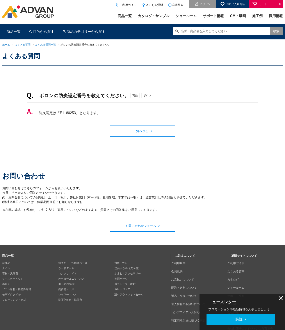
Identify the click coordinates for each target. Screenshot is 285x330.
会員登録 (177, 5)
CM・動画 (238, 16)
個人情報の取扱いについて (191, 289)
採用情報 (276, 16)
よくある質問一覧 (45, 44)
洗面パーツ (121, 278)
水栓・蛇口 (121, 263)
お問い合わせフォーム (140, 226)
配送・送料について (187, 278)
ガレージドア (122, 289)
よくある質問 (154, 5)
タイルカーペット (12, 278)
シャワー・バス (67, 294)
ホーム (6, 44)
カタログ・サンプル (153, 16)
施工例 (257, 16)
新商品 (6, 263)
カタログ (236, 273)
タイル (6, 268)
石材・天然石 (10, 273)
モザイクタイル (11, 294)
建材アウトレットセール (128, 294)
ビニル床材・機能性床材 (16, 289)
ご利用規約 (181, 263)
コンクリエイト (67, 273)
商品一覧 (125, 16)
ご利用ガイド (128, 5)
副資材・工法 (66, 289)
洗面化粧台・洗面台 (70, 299)
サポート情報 (213, 16)
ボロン (6, 284)
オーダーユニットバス (71, 278)
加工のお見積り (67, 284)
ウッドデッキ (66, 268)
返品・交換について (187, 284)
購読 (238, 319)
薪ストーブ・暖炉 (124, 284)
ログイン (205, 4)
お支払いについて (185, 273)
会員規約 (180, 268)
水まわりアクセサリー (127, 273)
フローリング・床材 (14, 299)
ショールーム (186, 16)
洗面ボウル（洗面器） (127, 268)
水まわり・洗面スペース (72, 263)
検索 (276, 31)
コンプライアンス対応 (188, 294)
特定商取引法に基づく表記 (191, 299)
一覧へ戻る (140, 131)
